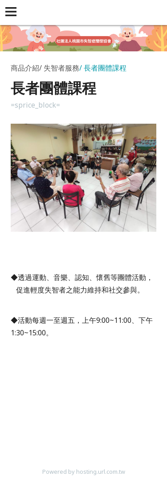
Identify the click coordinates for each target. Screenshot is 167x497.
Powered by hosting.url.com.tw (83, 472)
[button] (12, 12)
